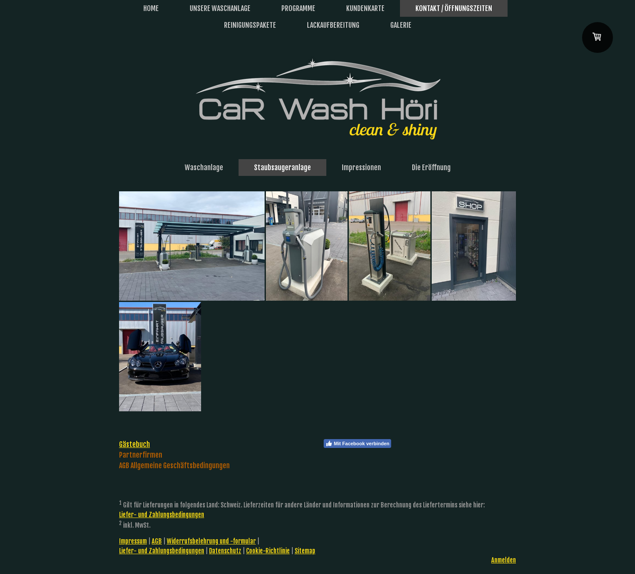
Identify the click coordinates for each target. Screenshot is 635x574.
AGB (157, 541)
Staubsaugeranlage (282, 167)
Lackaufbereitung (333, 25)
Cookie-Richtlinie (268, 551)
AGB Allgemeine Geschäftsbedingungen (174, 465)
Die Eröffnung (431, 167)
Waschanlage (204, 167)
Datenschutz (225, 551)
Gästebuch (134, 444)
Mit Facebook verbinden (357, 443)
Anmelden (503, 560)
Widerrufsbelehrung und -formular (211, 541)
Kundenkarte (365, 8)
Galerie (400, 25)
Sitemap (305, 551)
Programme (298, 8)
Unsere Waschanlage (220, 8)
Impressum (133, 541)
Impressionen (361, 167)
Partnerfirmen (140, 455)
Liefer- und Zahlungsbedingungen (161, 515)
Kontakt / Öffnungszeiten (453, 8)
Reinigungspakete (250, 25)
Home (151, 8)
